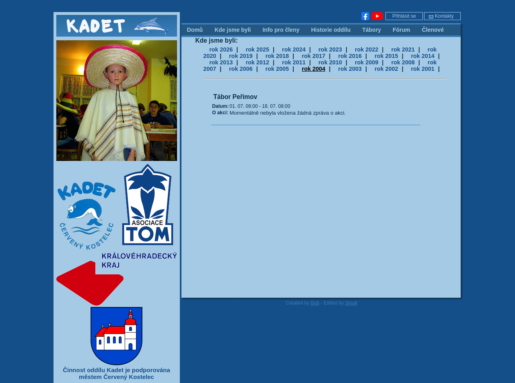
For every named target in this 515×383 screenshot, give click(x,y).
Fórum (401, 30)
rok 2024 (293, 49)
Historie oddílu (330, 30)
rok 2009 (366, 62)
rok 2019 (240, 56)
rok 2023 (330, 49)
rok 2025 (257, 49)
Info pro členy (280, 30)
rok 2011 (293, 62)
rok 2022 (366, 49)
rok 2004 (313, 69)
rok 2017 (313, 56)
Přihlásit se (404, 16)
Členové (432, 30)
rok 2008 (402, 62)
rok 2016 (350, 56)
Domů (195, 30)
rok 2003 (350, 69)
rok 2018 (277, 56)
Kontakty (441, 16)
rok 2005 (277, 69)
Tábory (371, 30)
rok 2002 (386, 69)
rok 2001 (422, 69)
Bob (315, 303)
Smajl (351, 303)
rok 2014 (422, 56)
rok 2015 (386, 56)
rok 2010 (330, 62)
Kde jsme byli (232, 30)
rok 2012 (257, 62)
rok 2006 (240, 69)
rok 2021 (402, 49)
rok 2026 (221, 49)
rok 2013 (221, 62)
